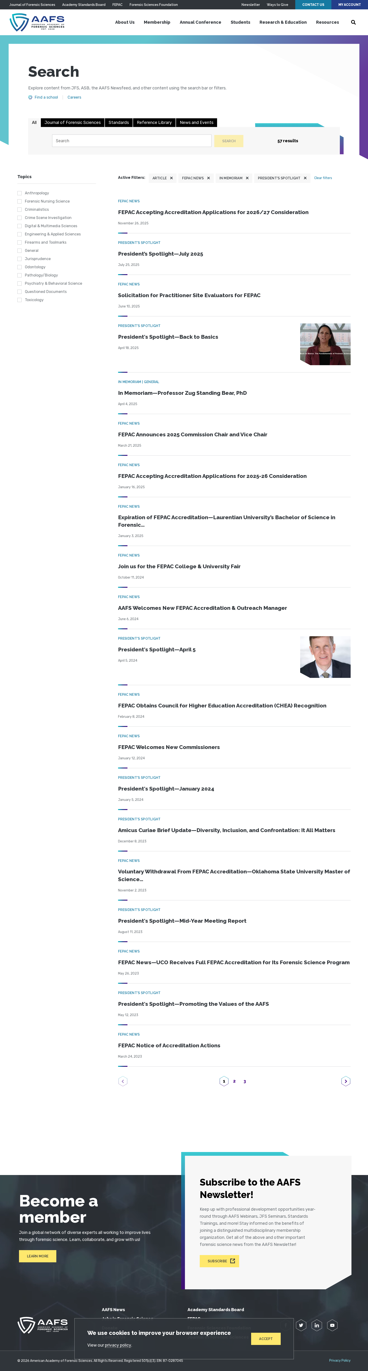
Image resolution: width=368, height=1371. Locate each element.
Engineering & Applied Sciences (53, 234)
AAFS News (113, 1309)
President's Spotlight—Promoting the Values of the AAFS (195, 1013)
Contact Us (313, 5)
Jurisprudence (38, 259)
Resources (327, 22)
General (31, 251)
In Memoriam (231, 178)
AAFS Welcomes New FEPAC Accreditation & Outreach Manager (206, 608)
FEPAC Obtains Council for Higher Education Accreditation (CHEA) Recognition (225, 706)
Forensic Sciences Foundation (154, 5)
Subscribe (218, 1261)
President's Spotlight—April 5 (158, 650)
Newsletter (251, 5)
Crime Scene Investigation (48, 218)
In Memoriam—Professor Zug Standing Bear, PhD (185, 393)
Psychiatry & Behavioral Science (53, 283)
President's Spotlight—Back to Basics (169, 337)
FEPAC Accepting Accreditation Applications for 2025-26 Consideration (215, 476)
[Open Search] (353, 22)
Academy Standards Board (83, 5)
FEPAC (117, 5)
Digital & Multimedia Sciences (51, 226)
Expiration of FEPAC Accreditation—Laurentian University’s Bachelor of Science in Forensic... (230, 521)
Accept (266, 1338)
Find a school (46, 97)
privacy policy (118, 1345)
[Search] (131, 140)
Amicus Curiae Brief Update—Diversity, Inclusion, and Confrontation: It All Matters (231, 831)
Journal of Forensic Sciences (32, 5)
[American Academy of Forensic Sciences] (38, 22)
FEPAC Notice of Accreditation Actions (170, 1054)
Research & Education (283, 22)
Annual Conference (200, 22)
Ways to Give (277, 5)
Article (160, 178)
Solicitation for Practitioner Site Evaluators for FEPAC (191, 295)
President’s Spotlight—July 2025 (161, 253)
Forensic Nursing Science (47, 201)
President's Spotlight (279, 178)
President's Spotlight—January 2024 (167, 789)
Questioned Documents (46, 292)
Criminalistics (37, 209)
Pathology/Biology (41, 275)
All (34, 122)
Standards (119, 122)
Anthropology (37, 193)
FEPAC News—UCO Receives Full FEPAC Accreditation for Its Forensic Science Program (225, 967)
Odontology (35, 267)
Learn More (36, 1259)
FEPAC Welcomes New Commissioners (170, 748)
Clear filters (323, 178)
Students (240, 22)
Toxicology (34, 300)
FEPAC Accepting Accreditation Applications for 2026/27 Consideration (216, 212)
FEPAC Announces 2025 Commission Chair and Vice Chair (195, 434)
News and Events (196, 122)
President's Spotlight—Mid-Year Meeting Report (183, 922)
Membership (157, 22)
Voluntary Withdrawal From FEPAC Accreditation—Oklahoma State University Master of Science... (224, 876)
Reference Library (154, 122)
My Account (349, 5)
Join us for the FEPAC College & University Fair (181, 567)
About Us (124, 22)
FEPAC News (193, 178)
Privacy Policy (340, 1361)
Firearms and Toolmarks (45, 242)
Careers (74, 97)
